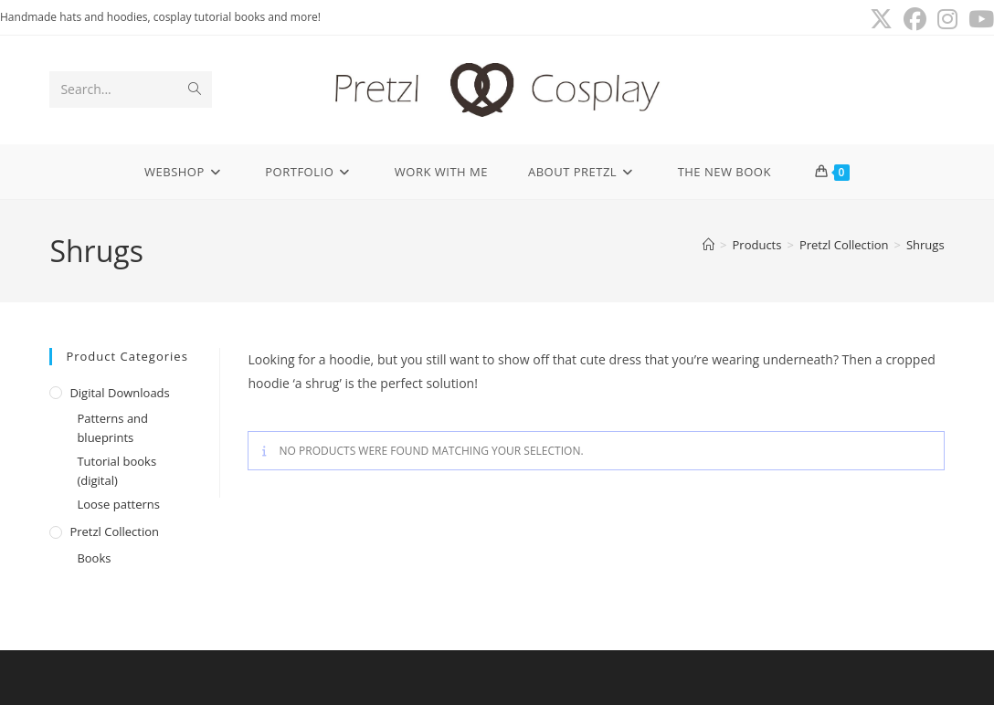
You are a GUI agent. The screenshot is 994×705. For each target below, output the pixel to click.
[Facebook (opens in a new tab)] (915, 19)
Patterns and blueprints (112, 428)
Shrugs (925, 245)
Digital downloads (119, 392)
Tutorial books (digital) (116, 471)
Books (94, 558)
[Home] (708, 245)
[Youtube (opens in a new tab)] (978, 19)
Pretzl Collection (114, 531)
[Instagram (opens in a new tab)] (947, 19)
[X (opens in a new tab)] (881, 19)
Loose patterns (118, 504)
